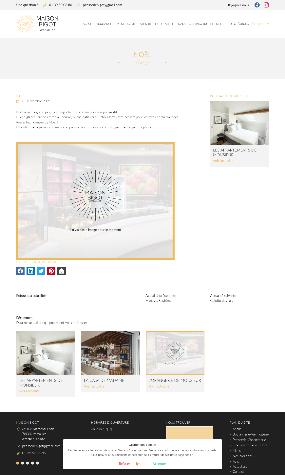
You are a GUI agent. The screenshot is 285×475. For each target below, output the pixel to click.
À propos (258, 23)
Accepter (159, 464)
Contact (238, 471)
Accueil (88, 23)
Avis (236, 461)
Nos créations (238, 23)
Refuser (124, 464)
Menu (220, 23)
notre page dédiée (181, 454)
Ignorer (141, 464)
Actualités (240, 466)
